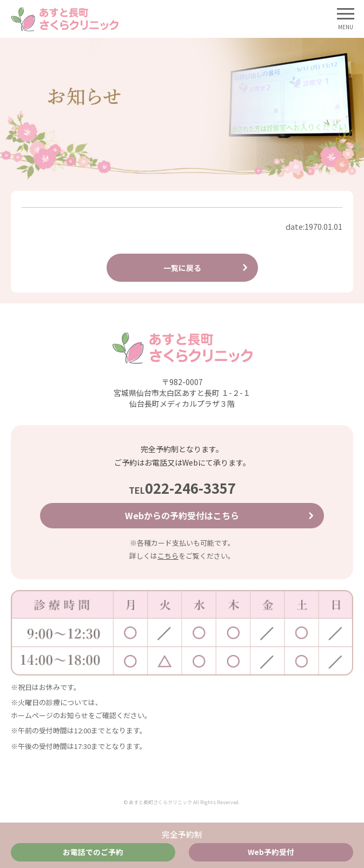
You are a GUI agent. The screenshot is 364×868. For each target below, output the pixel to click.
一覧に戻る (182, 267)
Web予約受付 (271, 852)
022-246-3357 (182, 488)
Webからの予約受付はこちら (182, 515)
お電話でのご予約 (93, 852)
